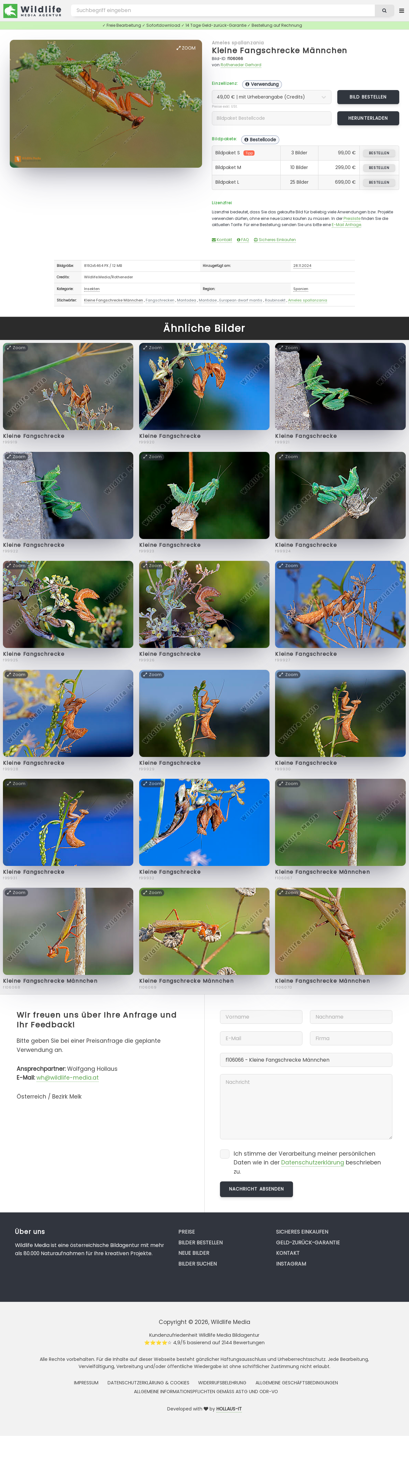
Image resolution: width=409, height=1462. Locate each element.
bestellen (379, 153)
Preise (186, 1231)
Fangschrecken (160, 300)
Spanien (300, 288)
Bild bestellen (368, 97)
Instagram (291, 1263)
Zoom (186, 48)
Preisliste (351, 218)
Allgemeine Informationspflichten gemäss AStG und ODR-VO (206, 1391)
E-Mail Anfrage (346, 224)
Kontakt (222, 239)
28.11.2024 (302, 265)
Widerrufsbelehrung (222, 1382)
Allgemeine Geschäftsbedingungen (297, 1382)
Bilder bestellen (200, 1242)
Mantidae (208, 300)
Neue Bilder (193, 1253)
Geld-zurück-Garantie (308, 1242)
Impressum (86, 1382)
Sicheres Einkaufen (275, 239)
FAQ (243, 239)
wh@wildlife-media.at (68, 1078)
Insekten (92, 288)
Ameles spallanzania (238, 42)
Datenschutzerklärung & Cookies (148, 1382)
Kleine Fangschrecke (34, 436)
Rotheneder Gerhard (241, 65)
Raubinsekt (275, 300)
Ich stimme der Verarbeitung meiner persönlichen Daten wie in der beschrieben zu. (307, 1163)
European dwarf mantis (240, 300)
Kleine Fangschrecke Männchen (279, 50)
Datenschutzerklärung (312, 1162)
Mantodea (186, 300)
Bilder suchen (197, 1263)
